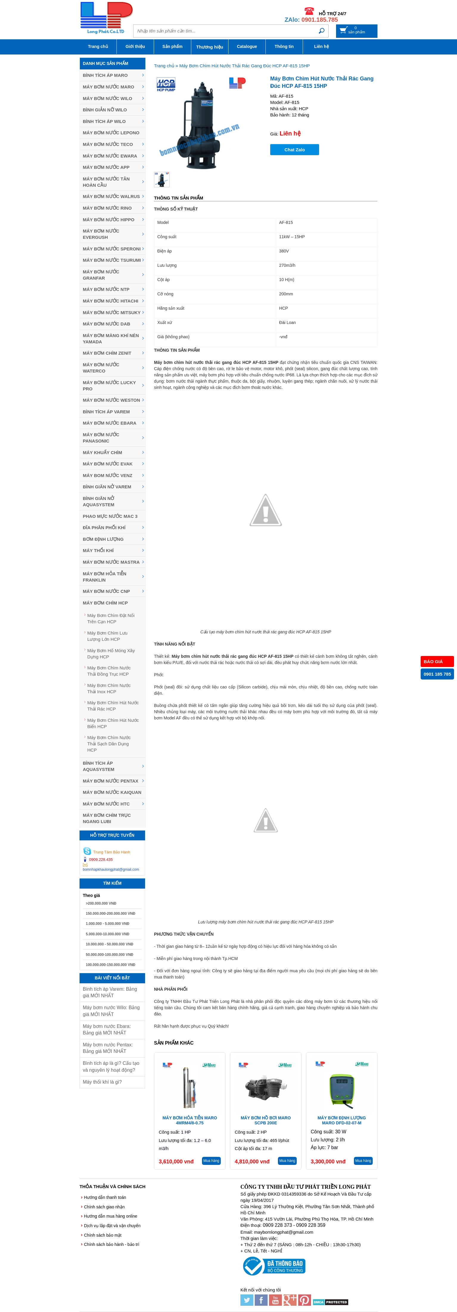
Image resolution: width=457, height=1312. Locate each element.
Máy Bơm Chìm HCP (105, 602)
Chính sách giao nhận (104, 1207)
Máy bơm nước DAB (106, 323)
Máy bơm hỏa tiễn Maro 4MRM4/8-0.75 (189, 1120)
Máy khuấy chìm (102, 452)
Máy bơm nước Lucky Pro (109, 385)
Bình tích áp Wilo (104, 121)
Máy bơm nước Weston (111, 400)
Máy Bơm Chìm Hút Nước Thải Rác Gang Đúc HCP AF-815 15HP (244, 65)
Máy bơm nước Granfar (101, 275)
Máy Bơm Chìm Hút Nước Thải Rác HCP (113, 705)
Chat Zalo (295, 149)
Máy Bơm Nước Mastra (111, 562)
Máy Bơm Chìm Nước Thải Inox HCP (109, 688)
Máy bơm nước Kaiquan (112, 792)
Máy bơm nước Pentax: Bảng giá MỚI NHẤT (108, 1048)
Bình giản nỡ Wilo (105, 109)
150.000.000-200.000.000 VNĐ (110, 913)
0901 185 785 (437, 674)
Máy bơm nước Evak (108, 463)
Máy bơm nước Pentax (110, 780)
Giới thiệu (135, 46)
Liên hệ (321, 46)
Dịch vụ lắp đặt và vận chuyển (112, 1225)
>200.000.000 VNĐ (101, 903)
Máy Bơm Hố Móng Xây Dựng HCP (111, 653)
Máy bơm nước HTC (106, 803)
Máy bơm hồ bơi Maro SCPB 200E (266, 1120)
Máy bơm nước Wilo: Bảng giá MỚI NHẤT (111, 1011)
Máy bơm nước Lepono (111, 132)
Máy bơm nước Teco (108, 144)
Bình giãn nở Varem (107, 486)
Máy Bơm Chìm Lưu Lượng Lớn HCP (107, 636)
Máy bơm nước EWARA (110, 155)
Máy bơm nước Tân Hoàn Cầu (106, 182)
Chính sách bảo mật (103, 1235)
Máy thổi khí (98, 550)
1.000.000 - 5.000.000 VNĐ (107, 924)
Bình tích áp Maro (105, 75)
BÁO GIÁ (433, 661)
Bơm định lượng (103, 539)
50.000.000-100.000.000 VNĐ (109, 955)
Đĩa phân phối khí (104, 527)
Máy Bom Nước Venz (107, 475)
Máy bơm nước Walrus (111, 196)
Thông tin (284, 46)
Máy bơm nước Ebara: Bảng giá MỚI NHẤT (107, 1029)
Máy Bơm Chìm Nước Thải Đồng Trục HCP (109, 671)
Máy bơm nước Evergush (101, 234)
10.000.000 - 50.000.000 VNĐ (109, 944)
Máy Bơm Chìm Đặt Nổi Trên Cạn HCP (111, 618)
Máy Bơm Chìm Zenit (107, 353)
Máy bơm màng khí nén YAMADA (111, 338)
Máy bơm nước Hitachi (110, 300)
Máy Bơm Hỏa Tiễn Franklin (104, 576)
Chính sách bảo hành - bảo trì (111, 1244)
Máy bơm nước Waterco (101, 367)
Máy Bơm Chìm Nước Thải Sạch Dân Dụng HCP (109, 743)
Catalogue (247, 46)
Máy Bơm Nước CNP (106, 591)
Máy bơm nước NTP (106, 289)
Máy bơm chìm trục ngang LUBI (107, 818)
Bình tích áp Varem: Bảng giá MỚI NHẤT (110, 992)
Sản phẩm (172, 46)
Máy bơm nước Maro (108, 86)
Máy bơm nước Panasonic (101, 437)
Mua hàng (211, 1161)
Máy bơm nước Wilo (107, 98)
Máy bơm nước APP (106, 167)
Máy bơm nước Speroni (112, 248)
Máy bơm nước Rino (107, 208)
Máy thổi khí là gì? (102, 1081)
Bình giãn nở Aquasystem (98, 501)
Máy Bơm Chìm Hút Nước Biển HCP (113, 723)
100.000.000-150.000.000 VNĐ (110, 965)
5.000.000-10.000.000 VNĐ (107, 934)
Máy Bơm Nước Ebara (109, 423)
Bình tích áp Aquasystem (98, 766)
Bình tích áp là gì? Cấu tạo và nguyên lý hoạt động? (111, 1066)
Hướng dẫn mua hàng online (110, 1216)
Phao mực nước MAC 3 (110, 516)
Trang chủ (98, 46)
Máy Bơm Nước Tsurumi (112, 260)
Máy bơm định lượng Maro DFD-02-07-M (342, 1120)
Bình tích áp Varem (106, 411)
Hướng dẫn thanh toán (105, 1197)
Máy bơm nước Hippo (108, 219)
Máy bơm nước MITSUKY (112, 312)
